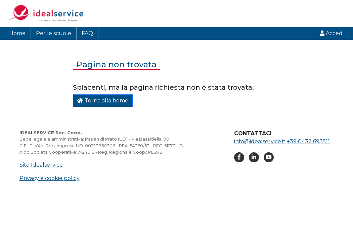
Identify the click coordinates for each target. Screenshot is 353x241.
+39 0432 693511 (308, 141)
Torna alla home (102, 100)
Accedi (332, 33)
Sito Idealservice (41, 165)
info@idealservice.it (259, 141)
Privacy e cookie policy (49, 178)
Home (17, 33)
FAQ (87, 33)
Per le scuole (53, 33)
